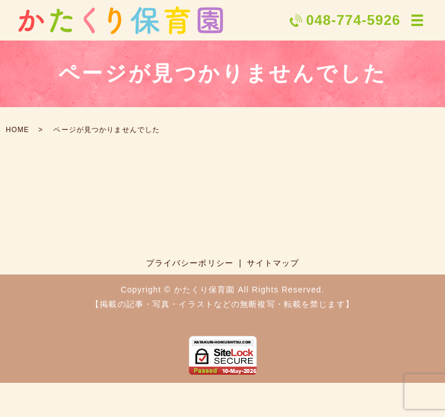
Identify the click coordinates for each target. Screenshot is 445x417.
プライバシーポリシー (190, 263)
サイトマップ (273, 263)
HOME (17, 130)
